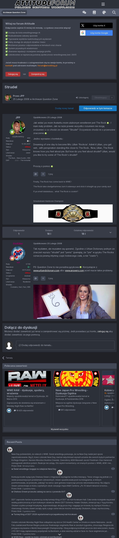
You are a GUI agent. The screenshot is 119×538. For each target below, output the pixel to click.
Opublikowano (47, 117)
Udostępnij (82, 97)
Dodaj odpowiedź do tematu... (35, 345)
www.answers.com (74, 270)
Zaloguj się (13, 74)
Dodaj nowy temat (64, 108)
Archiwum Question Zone (45, 99)
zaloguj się (102, 331)
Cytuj (50, 174)
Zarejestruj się (37, 74)
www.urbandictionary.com (46, 270)
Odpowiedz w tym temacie (98, 108)
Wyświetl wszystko (59, 429)
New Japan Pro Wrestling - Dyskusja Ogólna (72, 392)
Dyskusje (40, 396)
